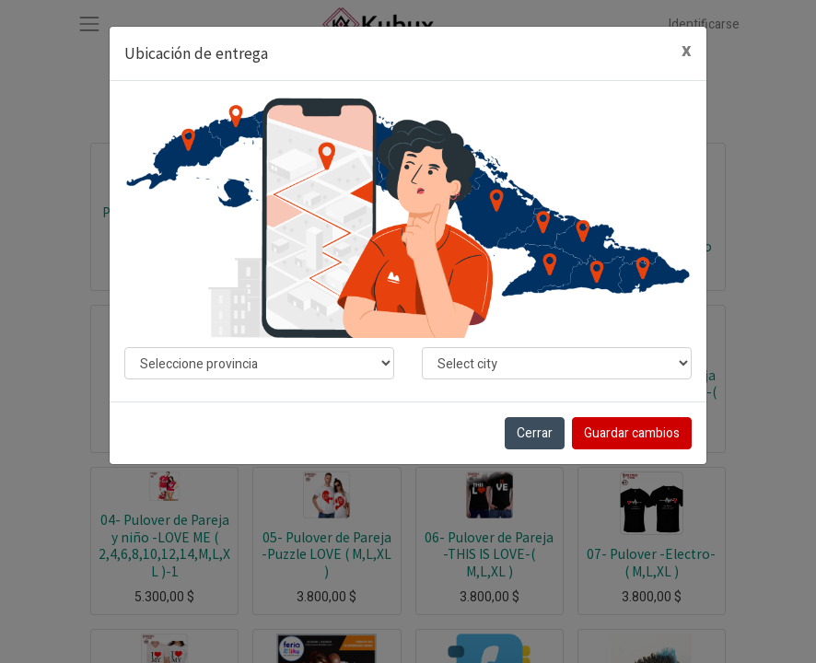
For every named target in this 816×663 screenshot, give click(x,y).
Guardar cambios (632, 433)
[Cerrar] (686, 51)
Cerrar (535, 433)
